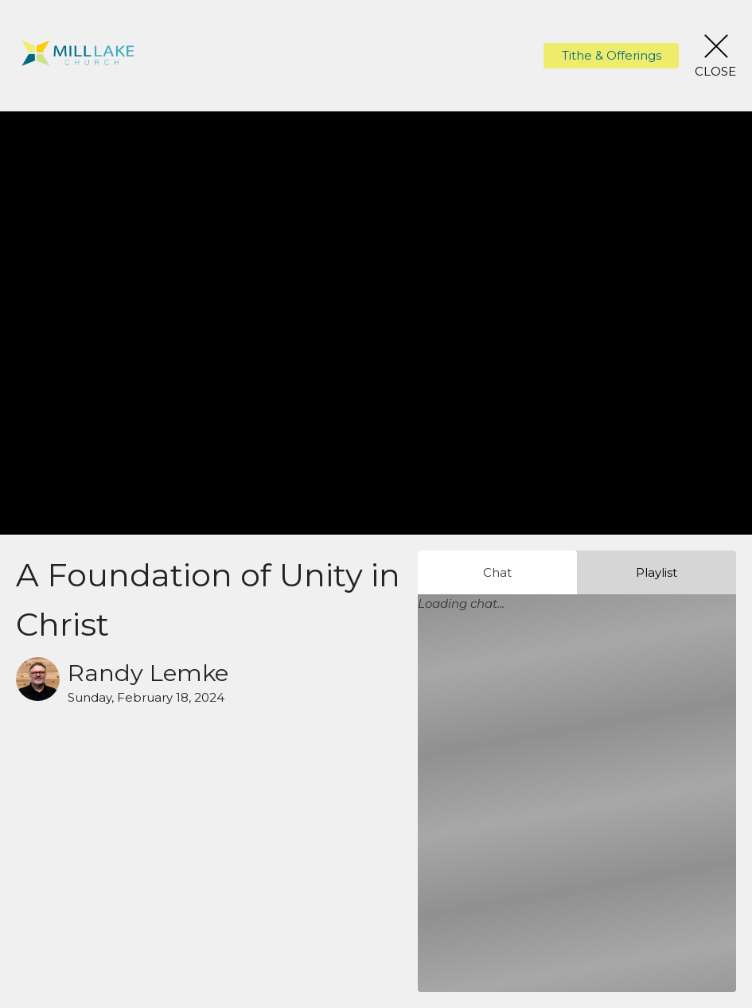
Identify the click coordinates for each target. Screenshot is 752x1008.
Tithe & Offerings (611, 55)
